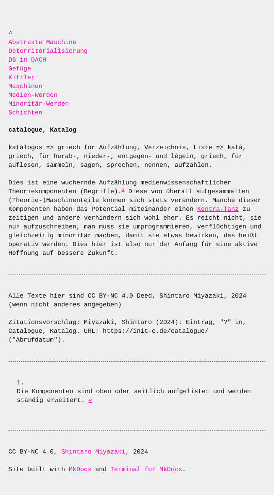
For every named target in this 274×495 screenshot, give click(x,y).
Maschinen (25, 86)
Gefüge (19, 69)
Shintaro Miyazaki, (97, 452)
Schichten (25, 113)
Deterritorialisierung (48, 51)
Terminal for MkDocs (146, 469)
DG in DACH (27, 60)
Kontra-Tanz (218, 209)
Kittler (21, 77)
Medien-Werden (32, 95)
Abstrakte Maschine (42, 42)
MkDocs (80, 469)
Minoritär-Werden (38, 104)
